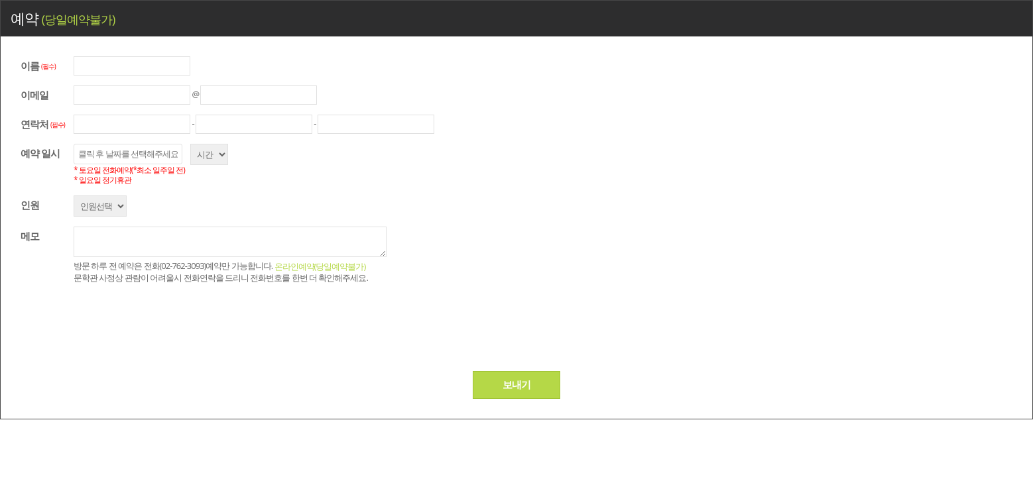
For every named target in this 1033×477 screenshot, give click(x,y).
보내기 (516, 384)
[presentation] (181, 325)
